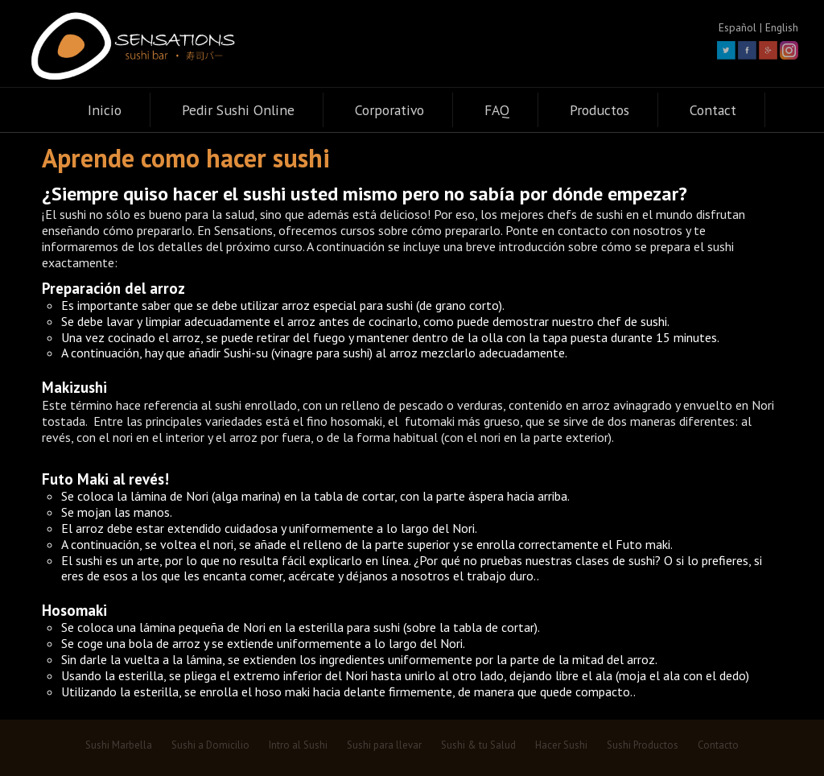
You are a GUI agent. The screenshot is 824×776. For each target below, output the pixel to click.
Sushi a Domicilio (210, 745)
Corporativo (389, 110)
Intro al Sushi (298, 745)
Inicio (105, 110)
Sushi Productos (642, 745)
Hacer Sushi (561, 745)
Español (737, 27)
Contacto (718, 745)
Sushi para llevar (384, 745)
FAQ (496, 110)
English (781, 27)
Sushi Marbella (118, 745)
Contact (713, 110)
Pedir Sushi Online (238, 110)
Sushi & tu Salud (478, 745)
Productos (599, 110)
